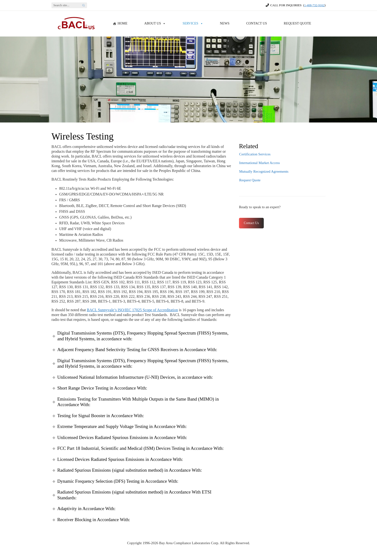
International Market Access (259, 163)
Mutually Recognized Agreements (264, 171)
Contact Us (256, 23)
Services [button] (192, 23)
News (225, 23)
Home (122, 23)
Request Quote (297, 23)
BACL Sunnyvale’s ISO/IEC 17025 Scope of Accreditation (132, 310)
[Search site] (83, 5)
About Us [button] (155, 23)
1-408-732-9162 (314, 5)
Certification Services (254, 154)
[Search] (65, 5)
